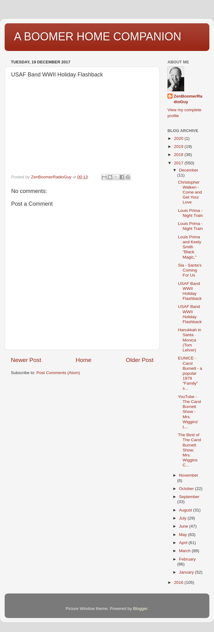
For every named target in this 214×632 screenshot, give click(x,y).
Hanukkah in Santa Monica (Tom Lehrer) (189, 339)
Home (83, 360)
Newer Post (26, 360)
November (188, 475)
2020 (179, 138)
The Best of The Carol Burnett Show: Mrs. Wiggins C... (189, 450)
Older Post (140, 360)
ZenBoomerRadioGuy (188, 99)
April (184, 542)
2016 (179, 582)
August (186, 510)
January (187, 572)
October (187, 488)
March (185, 550)
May (183, 534)
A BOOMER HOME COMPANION (97, 36)
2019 (179, 146)
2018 (179, 154)
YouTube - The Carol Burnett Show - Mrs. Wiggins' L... (189, 411)
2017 (179, 163)
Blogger (140, 608)
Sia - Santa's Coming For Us (190, 270)
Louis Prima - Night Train (190, 213)
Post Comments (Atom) (58, 372)
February (187, 559)
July (183, 518)
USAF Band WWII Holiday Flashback (190, 291)
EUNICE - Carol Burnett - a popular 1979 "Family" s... (190, 373)
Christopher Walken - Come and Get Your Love (190, 192)
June (184, 526)
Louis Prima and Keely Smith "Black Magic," (189, 247)
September (189, 496)
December (188, 170)
